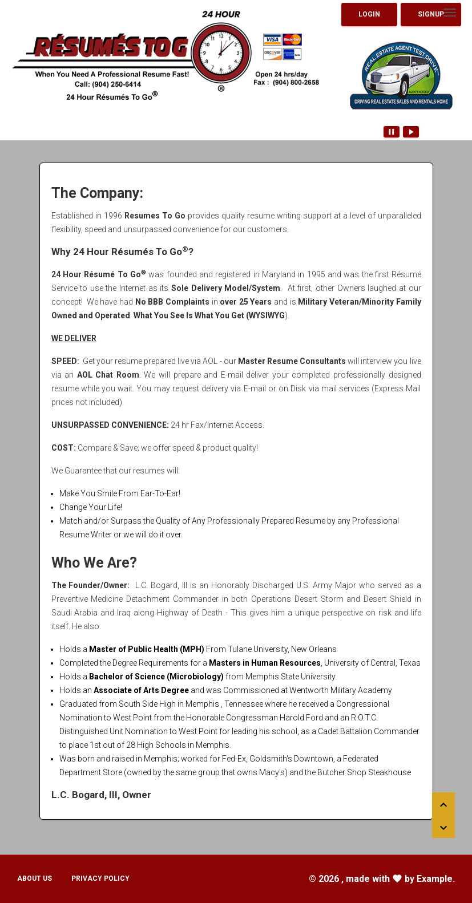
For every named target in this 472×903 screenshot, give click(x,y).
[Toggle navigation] (449, 12)
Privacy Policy (100, 878)
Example (435, 878)
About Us (34, 878)
